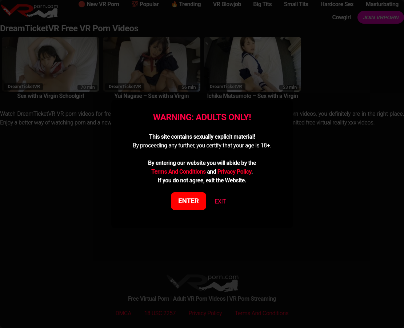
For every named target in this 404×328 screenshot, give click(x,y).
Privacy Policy (234, 171)
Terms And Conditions (178, 171)
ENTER (188, 201)
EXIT (220, 201)
